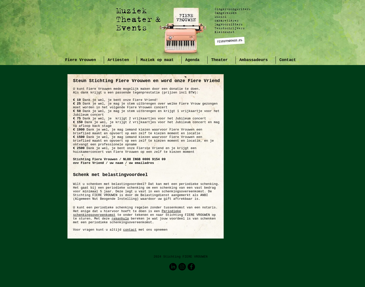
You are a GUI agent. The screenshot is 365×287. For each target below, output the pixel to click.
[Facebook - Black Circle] (191, 266)
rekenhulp (120, 219)
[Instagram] (182, 266)
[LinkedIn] (173, 266)
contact (130, 230)
